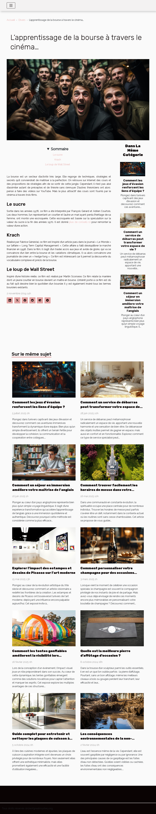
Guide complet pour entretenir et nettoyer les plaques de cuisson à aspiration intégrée (41, 738)
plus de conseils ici (80, 222)
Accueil (11, 20)
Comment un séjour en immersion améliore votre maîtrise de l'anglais (133, 301)
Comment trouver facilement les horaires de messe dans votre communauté (109, 489)
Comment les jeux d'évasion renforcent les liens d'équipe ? (133, 186)
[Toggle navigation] (11, 5)
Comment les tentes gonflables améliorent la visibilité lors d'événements (39, 655)
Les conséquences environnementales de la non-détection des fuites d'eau (106, 738)
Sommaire (59, 149)
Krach (57, 159)
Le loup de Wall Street (57, 164)
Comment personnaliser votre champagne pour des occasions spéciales (107, 572)
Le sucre (57, 154)
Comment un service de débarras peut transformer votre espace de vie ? (133, 240)
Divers (21, 20)
